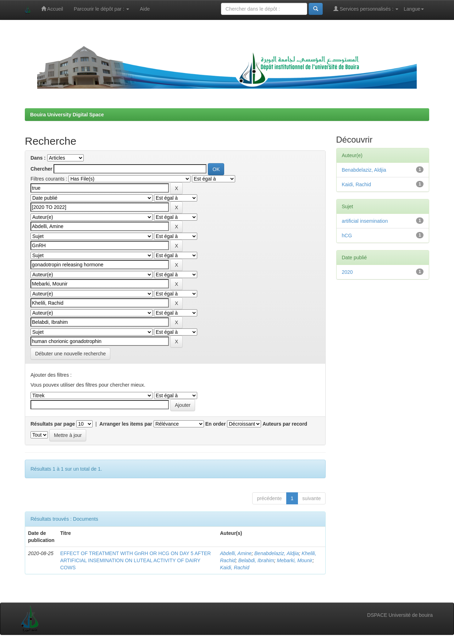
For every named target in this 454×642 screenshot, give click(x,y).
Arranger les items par (125, 424)
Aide (145, 9)
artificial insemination (365, 221)
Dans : (38, 158)
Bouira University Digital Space (67, 114)
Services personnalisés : (366, 9)
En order (215, 424)
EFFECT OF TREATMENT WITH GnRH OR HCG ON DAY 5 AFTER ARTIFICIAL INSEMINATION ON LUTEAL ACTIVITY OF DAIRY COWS (135, 560)
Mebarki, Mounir (294, 560)
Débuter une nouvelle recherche (70, 353)
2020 (347, 272)
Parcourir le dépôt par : (101, 9)
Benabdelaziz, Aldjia (276, 553)
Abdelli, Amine (235, 553)
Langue (414, 9)
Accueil (52, 9)
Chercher (41, 169)
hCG (347, 235)
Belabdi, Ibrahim (256, 560)
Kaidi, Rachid (234, 567)
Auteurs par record (284, 424)
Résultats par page (53, 424)
